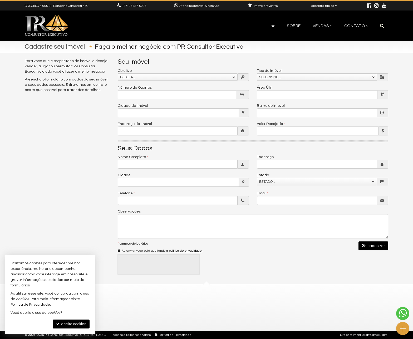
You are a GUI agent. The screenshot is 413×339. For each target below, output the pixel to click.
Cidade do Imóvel (133, 106)
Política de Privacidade (175, 335)
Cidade (124, 175)
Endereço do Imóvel (135, 124)
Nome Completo (132, 157)
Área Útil (264, 87)
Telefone (125, 193)
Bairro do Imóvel (271, 106)
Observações (129, 211)
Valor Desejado (270, 124)
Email (261, 193)
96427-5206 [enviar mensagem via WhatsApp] (134, 6)
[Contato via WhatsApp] (402, 313)
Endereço (265, 157)
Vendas (322, 26)
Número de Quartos (135, 87)
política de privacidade (185, 250)
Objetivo (125, 71)
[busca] (382, 25)
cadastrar (373, 246)
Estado (263, 175)
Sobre (294, 26)
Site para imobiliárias (354, 334)
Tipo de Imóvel (269, 71)
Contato (356, 26)
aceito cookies (71, 324)
